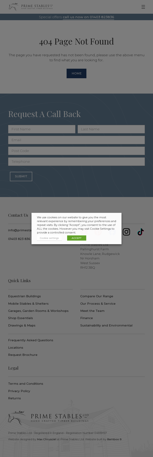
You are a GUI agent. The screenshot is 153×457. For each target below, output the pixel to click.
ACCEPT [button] (77, 238)
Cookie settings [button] (49, 238)
